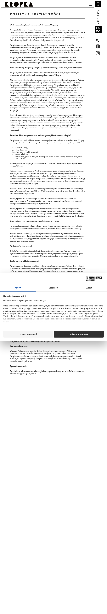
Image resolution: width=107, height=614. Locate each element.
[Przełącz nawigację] (90, 4)
